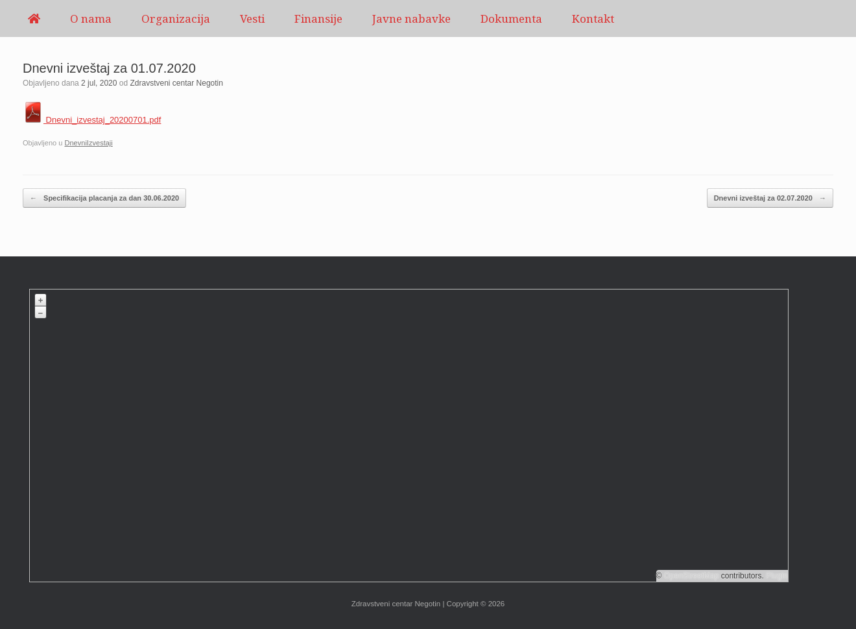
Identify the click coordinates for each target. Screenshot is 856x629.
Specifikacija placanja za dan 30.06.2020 (104, 198)
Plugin (776, 575)
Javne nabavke (411, 18)
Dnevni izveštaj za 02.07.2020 (770, 198)
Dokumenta (511, 18)
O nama (91, 18)
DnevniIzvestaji (88, 143)
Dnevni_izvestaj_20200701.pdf (92, 120)
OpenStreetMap (691, 575)
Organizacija (175, 18)
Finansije (318, 18)
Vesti (252, 18)
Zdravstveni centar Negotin (176, 83)
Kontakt (593, 18)
